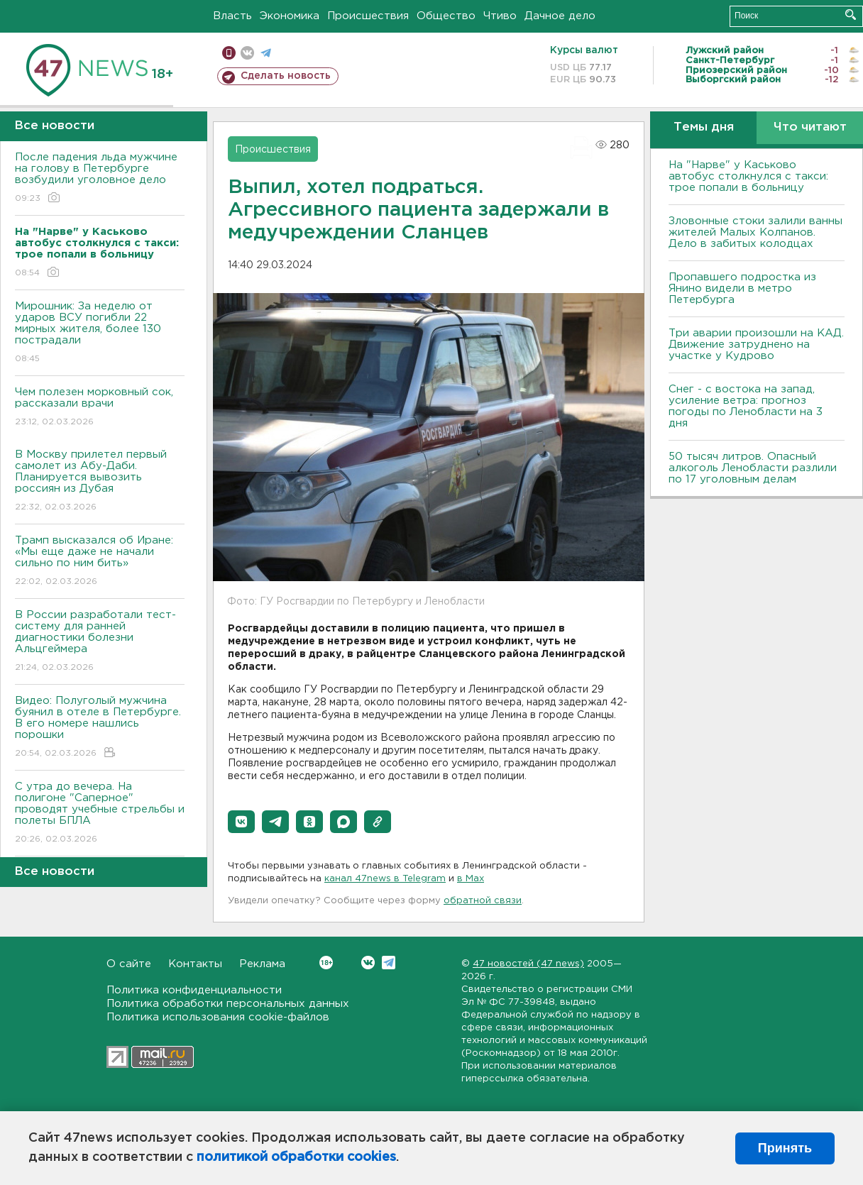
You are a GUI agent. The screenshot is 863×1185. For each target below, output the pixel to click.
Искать (850, 14)
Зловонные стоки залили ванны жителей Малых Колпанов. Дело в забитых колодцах (755, 232)
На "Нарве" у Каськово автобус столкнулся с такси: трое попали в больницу (748, 176)
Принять (785, 1148)
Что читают (810, 127)
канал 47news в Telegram (385, 879)
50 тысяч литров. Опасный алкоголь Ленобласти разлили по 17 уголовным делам (753, 468)
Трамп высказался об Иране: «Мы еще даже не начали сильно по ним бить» (100, 562)
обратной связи (483, 901)
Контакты (195, 964)
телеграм (266, 53)
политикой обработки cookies (296, 1157)
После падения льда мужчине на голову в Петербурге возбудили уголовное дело (100, 178)
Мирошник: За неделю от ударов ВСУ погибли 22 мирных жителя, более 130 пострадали (100, 333)
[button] (241, 821)
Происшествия (368, 16)
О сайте (128, 964)
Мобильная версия (229, 53)
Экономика (289, 16)
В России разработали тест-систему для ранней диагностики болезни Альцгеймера (100, 641)
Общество (446, 16)
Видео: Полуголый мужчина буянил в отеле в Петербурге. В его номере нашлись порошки (100, 727)
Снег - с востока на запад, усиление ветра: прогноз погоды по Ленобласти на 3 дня (746, 406)
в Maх (470, 879)
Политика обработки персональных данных (227, 1003)
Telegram (388, 962)
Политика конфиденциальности (194, 990)
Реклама (262, 964)
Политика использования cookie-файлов (217, 1017)
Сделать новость (286, 76)
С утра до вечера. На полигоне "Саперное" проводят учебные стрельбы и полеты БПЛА (100, 813)
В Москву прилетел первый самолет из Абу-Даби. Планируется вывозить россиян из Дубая (100, 481)
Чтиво (500, 16)
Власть (232, 16)
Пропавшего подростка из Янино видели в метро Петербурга (742, 288)
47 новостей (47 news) (528, 964)
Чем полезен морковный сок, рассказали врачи (100, 407)
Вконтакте (326, 962)
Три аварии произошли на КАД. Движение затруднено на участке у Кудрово (756, 344)
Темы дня (704, 127)
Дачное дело (559, 16)
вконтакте (247, 53)
